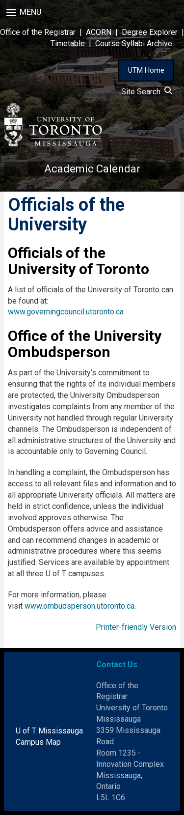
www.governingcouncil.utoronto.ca (66, 311)
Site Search (146, 91)
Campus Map (38, 742)
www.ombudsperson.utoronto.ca (79, 606)
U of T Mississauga (49, 730)
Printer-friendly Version (136, 627)
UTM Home (146, 70)
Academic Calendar (92, 169)
